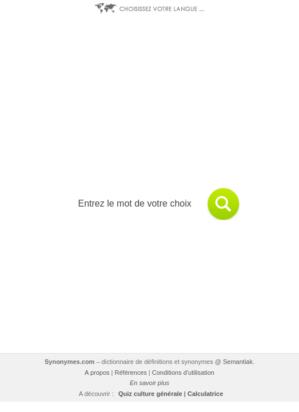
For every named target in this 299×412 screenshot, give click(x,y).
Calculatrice (205, 393)
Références (131, 372)
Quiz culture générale (150, 393)
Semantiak (238, 361)
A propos (97, 372)
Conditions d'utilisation (183, 372)
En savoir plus (149, 382)
